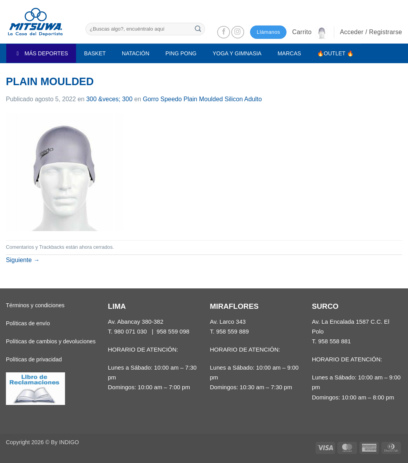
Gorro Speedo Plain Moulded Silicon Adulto (202, 99)
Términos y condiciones (35, 305)
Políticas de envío (28, 323)
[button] (310, 32)
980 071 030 (130, 331)
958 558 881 (334, 341)
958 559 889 (232, 331)
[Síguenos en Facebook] (223, 32)
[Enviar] (198, 28)
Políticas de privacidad (34, 359)
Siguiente (23, 260)
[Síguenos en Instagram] (237, 32)
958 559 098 (173, 331)
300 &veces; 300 (109, 99)
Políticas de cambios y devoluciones (51, 341)
